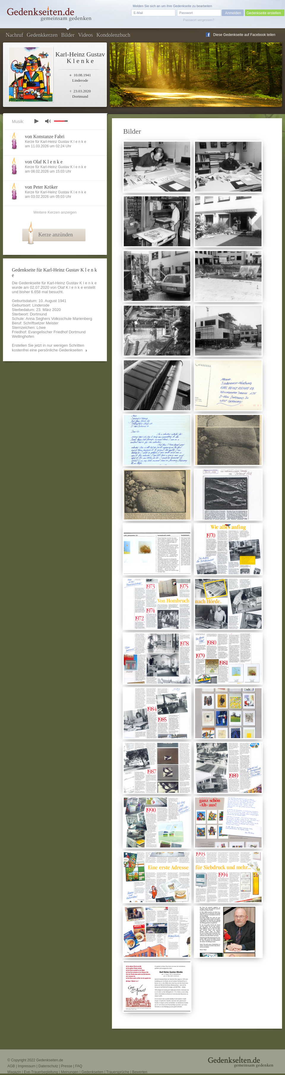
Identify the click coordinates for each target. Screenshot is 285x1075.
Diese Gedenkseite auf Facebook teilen (244, 35)
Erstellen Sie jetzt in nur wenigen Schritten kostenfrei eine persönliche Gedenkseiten (48, 347)
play (36, 121)
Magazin (14, 1072)
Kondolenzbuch (113, 35)
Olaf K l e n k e (70, 287)
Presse (66, 1066)
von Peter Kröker (41, 187)
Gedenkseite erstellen (263, 13)
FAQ (78, 1066)
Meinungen (69, 1072)
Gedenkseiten (92, 1072)
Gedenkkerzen (42, 35)
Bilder (68, 35)
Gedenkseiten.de (49, 1060)
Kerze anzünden (55, 235)
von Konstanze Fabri (44, 136)
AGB (11, 1066)
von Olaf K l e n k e (44, 161)
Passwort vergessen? (198, 20)
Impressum (26, 1066)
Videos (85, 35)
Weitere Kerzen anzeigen (55, 212)
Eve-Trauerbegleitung (41, 1072)
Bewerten (139, 1072)
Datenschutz (48, 1066)
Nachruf (14, 35)
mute (47, 121)
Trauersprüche (117, 1072)
